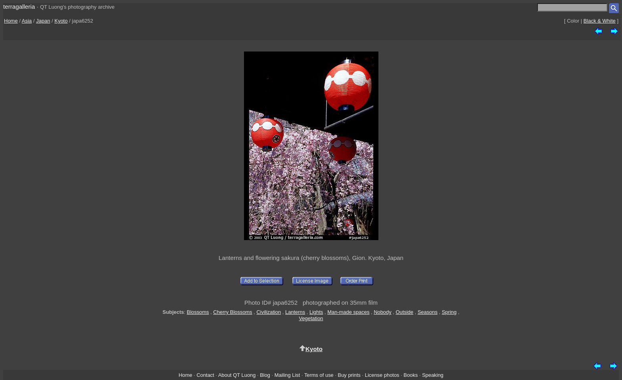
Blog (265, 375)
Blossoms (198, 312)
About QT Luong (236, 375)
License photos (382, 375)
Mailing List (287, 375)
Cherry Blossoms (232, 312)
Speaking (432, 375)
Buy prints (349, 375)
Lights (316, 312)
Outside (404, 312)
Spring (449, 312)
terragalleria (19, 6)
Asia (27, 21)
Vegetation (311, 318)
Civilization (269, 312)
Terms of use (319, 375)
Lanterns (295, 312)
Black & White (600, 21)
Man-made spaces (348, 312)
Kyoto (60, 21)
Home (11, 21)
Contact (205, 375)
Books (410, 375)
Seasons (428, 312)
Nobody (383, 312)
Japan (43, 21)
